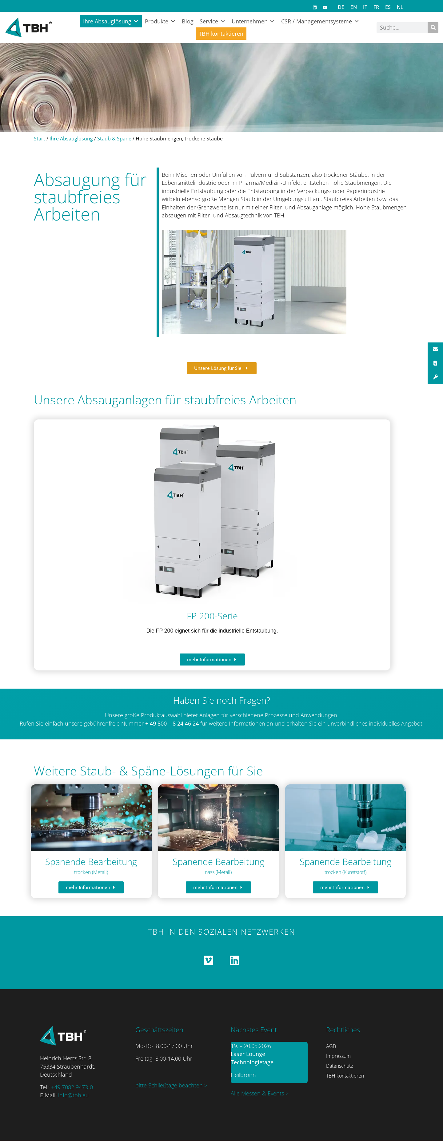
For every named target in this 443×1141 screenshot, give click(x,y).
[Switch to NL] (400, 6)
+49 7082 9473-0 (72, 1087)
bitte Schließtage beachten (169, 1085)
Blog (188, 21)
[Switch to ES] (388, 6)
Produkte (160, 21)
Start (39, 138)
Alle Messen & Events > (260, 1093)
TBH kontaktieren (221, 33)
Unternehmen (253, 21)
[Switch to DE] (341, 6)
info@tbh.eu (73, 1095)
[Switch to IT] (365, 6)
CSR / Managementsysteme (320, 21)
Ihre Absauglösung (111, 21)
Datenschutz (339, 1065)
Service (212, 21)
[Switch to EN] (353, 6)
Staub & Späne (114, 138)
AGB (331, 1046)
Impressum (338, 1056)
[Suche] (433, 27)
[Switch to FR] (376, 6)
